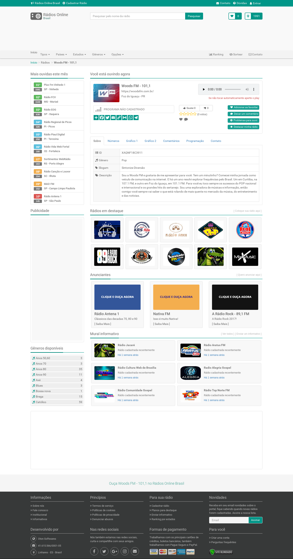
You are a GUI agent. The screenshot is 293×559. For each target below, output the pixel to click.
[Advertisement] (146, 35)
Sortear (236, 54)
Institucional (39, 514)
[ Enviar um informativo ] (248, 334)
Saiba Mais (103, 324)
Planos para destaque (164, 510)
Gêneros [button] (98, 54)
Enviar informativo (161, 514)
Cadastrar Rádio (75, 3)
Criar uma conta (220, 537)
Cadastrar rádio (160, 505)
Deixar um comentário (244, 113)
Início (34, 62)
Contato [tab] (216, 140)
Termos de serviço (102, 505)
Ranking (216, 54)
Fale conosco (40, 510)
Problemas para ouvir (243, 120)
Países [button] (61, 54)
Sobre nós (38, 505)
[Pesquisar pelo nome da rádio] (138, 16)
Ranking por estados (163, 519)
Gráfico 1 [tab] (132, 140)
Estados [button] (79, 54)
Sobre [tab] (97, 140)
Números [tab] (113, 140)
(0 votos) (202, 114)
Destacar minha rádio (244, 126)
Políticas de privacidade (105, 514)
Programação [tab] (195, 140)
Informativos (39, 519)
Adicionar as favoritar (244, 107)
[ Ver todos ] (227, 334)
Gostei (189, 108)
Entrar (255, 3)
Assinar (255, 520)
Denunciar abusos (102, 519)
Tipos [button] (45, 54)
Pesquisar (194, 16)
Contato (223, 3)
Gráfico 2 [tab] (150, 140)
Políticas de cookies (103, 510)
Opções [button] (118, 54)
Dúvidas (240, 3)
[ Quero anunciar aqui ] (249, 275)
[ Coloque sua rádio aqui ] (247, 211)
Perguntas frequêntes (223, 542)
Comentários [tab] (171, 140)
